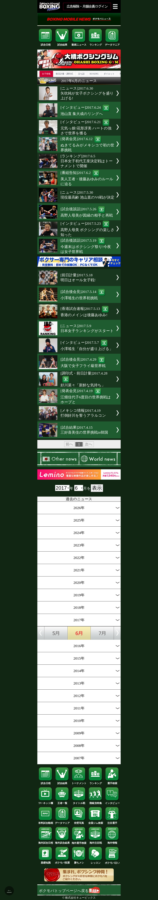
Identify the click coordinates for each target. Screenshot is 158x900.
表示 (97, 488)
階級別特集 (95, 801)
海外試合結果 (62, 841)
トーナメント (79, 782)
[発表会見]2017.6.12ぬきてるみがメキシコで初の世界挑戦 (87, 144)
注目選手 (112, 821)
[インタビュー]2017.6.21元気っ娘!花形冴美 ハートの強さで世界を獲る (85, 127)
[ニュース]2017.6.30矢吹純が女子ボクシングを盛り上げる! (87, 93)
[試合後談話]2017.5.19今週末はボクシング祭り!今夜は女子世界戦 (85, 246)
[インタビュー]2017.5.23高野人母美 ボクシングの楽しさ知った (87, 229)
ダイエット (109, 74)
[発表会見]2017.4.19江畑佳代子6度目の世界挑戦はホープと (85, 396)
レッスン (95, 861)
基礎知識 (45, 861)
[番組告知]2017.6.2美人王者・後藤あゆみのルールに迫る (86, 178)
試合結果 (62, 43)
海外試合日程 (45, 841)
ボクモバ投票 (62, 861)
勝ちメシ (79, 861)
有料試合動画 (45, 821)
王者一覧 (62, 801)
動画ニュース (79, 43)
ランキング (95, 43)
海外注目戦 (95, 841)
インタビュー (112, 801)
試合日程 (45, 43)
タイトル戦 (79, 801)
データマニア (112, 43)
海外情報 (112, 841)
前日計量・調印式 (64, 74)
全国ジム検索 (95, 821)
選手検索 (112, 782)
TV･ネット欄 (45, 801)
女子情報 (46, 74)
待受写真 (79, 821)
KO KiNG (94, 74)
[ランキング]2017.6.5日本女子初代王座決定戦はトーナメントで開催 (86, 161)
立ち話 (81, 74)
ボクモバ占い (112, 861)
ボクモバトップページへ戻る (69, 891)
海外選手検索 (79, 841)
